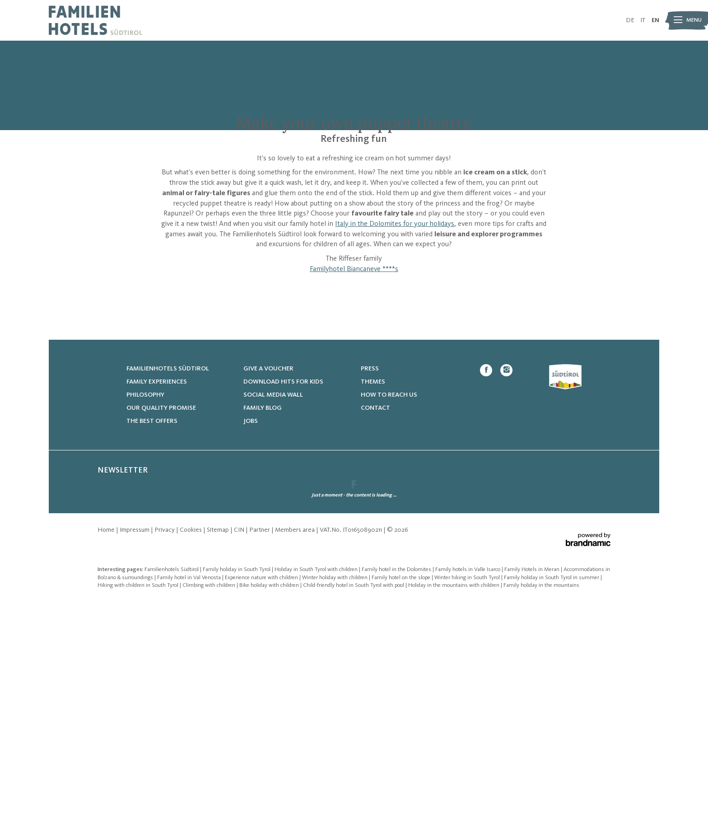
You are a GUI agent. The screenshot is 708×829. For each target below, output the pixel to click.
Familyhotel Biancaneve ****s (354, 394)
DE (630, 20)
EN (655, 20)
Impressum (135, 757)
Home (107, 757)
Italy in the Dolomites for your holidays (394, 348)
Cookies (191, 757)
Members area (295, 757)
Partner (260, 757)
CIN (240, 757)
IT (642, 20)
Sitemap (218, 757)
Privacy (165, 757)
